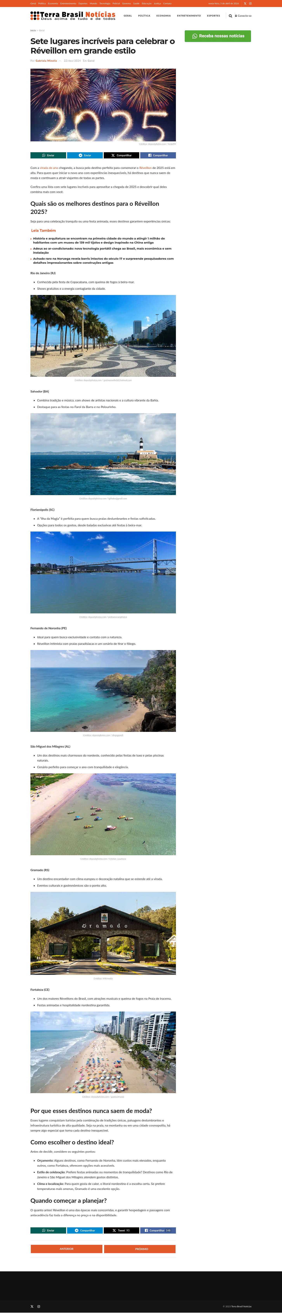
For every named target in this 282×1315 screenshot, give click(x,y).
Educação (146, 3)
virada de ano (49, 169)
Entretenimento (68, 3)
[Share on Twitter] (121, 156)
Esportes (83, 3)
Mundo (93, 3)
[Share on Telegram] (85, 156)
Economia (53, 3)
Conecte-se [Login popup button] (243, 15)
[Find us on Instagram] (38, 1308)
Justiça (157, 3)
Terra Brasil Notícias (241, 1308)
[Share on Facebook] (158, 156)
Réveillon (145, 169)
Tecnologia (104, 3)
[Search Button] (230, 16)
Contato (167, 3)
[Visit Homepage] (72, 15)
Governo (126, 3)
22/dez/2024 (72, 60)
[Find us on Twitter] (32, 1308)
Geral (33, 3)
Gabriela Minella (46, 60)
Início (33, 30)
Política (42, 3)
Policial (116, 3)
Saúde (136, 3)
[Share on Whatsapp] (48, 156)
